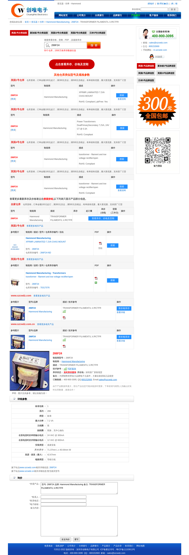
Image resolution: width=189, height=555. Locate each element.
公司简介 (81, 15)
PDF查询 (72, 369)
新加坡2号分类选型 (39, 33)
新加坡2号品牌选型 (166, 66)
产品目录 (117, 546)
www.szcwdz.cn (27, 471)
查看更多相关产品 (35, 226)
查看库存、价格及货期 (103, 218)
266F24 (74, 22)
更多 (13, 99)
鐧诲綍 (151, 3)
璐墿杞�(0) (162, 3)
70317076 (44, 287)
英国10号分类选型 (59, 33)
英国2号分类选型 (78, 33)
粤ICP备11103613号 (125, 549)
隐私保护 (60, 546)
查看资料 (122, 99)
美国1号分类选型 (19, 33)
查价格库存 (124, 308)
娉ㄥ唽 (174, 3)
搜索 (122, 95)
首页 (27, 22)
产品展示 (135, 15)
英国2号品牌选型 (146, 73)
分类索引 (99, 15)
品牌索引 (117, 15)
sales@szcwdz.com (108, 379)
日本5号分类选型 (97, 33)
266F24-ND (45, 252)
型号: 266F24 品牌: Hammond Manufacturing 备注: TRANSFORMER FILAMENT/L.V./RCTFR (79, 488)
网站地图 (140, 546)
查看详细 (121, 312)
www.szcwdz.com (28, 467)
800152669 (86, 379)
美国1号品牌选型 (146, 66)
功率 (42, 22)
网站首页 (63, 15)
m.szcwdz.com (160, 50)
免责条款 (48, 546)
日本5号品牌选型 (146, 80)
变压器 (34, 22)
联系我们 (171, 15)
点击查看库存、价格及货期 (71, 63)
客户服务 (153, 15)
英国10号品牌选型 (166, 73)
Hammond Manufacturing (58, 22)
